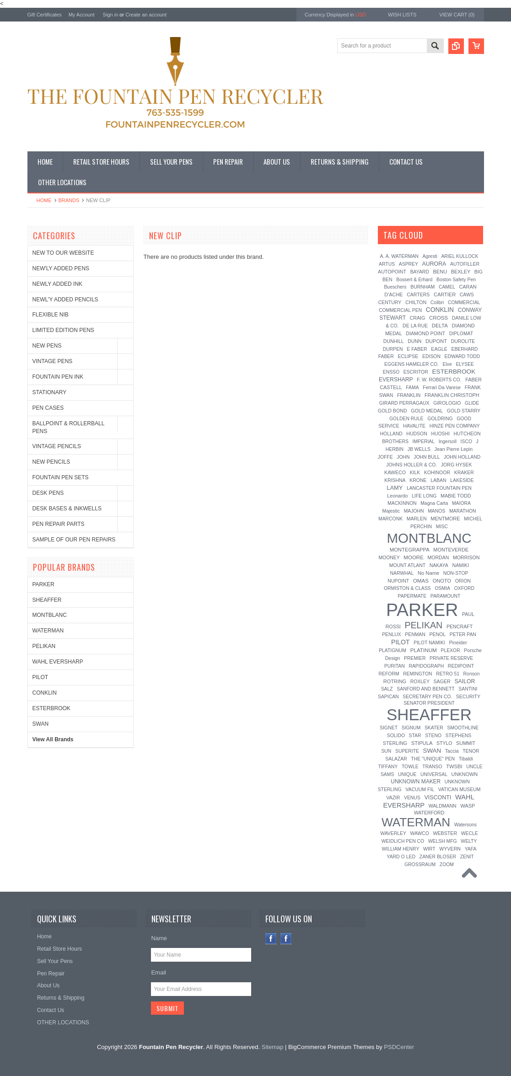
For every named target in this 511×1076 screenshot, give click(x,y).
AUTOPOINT (392, 271)
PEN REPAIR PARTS (58, 524)
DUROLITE (463, 341)
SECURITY (468, 696)
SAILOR (464, 681)
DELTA (440, 325)
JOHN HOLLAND (462, 457)
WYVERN (450, 848)
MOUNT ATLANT (407, 565)
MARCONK (390, 518)
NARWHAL (402, 573)
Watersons (465, 824)
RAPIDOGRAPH (426, 666)
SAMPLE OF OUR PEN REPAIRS (74, 539)
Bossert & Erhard (414, 279)
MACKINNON (402, 503)
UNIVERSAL (433, 774)
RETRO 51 (447, 673)
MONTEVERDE (450, 549)
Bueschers (395, 286)
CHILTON (415, 302)
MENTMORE (445, 518)
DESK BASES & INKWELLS (67, 508)
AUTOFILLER (464, 264)
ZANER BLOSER (438, 856)
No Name (428, 573)
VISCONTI (437, 797)
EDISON (431, 356)
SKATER (434, 727)
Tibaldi (466, 758)
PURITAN (394, 666)
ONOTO (442, 581)
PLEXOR (450, 650)
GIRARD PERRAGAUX (404, 403)
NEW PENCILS (51, 462)
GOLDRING (439, 418)
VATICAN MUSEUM (459, 789)
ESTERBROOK (51, 708)
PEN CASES (48, 408)
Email (158, 972)
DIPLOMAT (461, 333)
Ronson (471, 673)
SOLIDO (396, 735)
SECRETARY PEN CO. (427, 696)
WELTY (469, 841)
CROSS (438, 318)
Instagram (286, 938)
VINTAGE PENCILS (56, 446)
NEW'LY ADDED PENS (61, 268)
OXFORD (464, 588)
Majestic (391, 511)
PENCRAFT (459, 626)
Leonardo (397, 495)
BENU (440, 271)
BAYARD (419, 271)
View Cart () (456, 14)
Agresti (429, 256)
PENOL (437, 634)
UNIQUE (407, 774)
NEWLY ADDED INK (57, 284)
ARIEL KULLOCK (459, 256)
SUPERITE (407, 751)
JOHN (403, 457)
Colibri (437, 302)
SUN (386, 751)
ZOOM (447, 864)
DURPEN (393, 349)
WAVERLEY (393, 833)
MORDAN (438, 557)
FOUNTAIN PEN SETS (60, 477)
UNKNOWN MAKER (416, 781)
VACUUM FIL (419, 789)
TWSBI (454, 766)
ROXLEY (420, 681)
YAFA (471, 848)
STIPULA (422, 743)
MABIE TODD (456, 495)
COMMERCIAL (464, 302)
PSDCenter (399, 1047)
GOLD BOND (392, 410)
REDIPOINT (461, 666)
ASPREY (408, 264)
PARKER (43, 584)
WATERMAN (48, 630)
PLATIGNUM (392, 650)
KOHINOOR (437, 472)
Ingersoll (448, 441)
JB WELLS (419, 449)
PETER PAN (463, 634)
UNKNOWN (465, 774)
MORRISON (466, 557)
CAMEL (447, 286)
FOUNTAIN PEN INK (58, 377)
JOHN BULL (427, 457)
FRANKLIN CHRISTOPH (452, 395)
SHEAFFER (47, 600)
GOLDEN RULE (406, 418)
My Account (82, 14)
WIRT (429, 848)
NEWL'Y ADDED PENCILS (65, 299)
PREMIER (414, 658)
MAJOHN (414, 511)
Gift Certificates (44, 14)
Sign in (110, 14)
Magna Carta (434, 503)
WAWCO (419, 833)
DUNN (414, 341)
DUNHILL (393, 341)
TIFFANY (388, 766)
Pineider (458, 642)
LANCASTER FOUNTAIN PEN (439, 488)
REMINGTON (417, 673)
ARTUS (387, 264)
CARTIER (445, 294)
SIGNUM (411, 727)
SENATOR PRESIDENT (429, 703)
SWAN (40, 724)
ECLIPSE (408, 356)
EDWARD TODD (462, 356)
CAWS (467, 294)
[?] (435, 235)
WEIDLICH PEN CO (403, 841)
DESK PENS (48, 493)
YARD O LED (401, 856)
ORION (463, 581)
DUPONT (436, 341)
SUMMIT (465, 743)
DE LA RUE (415, 325)
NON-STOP (455, 573)
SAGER (441, 681)
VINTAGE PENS (52, 361)
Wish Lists (402, 14)
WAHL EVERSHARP (57, 661)
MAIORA (461, 503)
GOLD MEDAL (427, 410)
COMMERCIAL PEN (400, 310)
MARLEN (417, 518)
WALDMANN (443, 805)
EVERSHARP (396, 379)
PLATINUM (423, 650)
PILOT (40, 677)
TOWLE (410, 766)
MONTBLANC (49, 615)
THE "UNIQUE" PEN (433, 758)
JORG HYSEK (456, 464)
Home (44, 200)
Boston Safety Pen (456, 279)
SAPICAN (388, 696)
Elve (447, 364)
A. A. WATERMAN (399, 256)
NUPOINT (398, 581)
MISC (442, 526)
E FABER (417, 349)
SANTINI (467, 688)
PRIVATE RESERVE (451, 658)
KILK (415, 472)
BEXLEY (460, 271)
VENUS (412, 797)
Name (159, 938)
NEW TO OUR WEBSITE (63, 253)
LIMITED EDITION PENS (63, 330)
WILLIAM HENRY (401, 848)
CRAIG (417, 318)
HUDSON (416, 433)
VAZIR (393, 797)
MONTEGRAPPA (410, 549)
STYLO (444, 743)
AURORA (434, 264)
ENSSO (391, 372)
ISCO (466, 441)
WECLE (469, 833)
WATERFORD (429, 812)
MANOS (436, 511)
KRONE (417, 480)
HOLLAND (391, 433)
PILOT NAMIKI (429, 642)
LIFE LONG (424, 495)
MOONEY (388, 557)
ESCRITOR (415, 372)
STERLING (395, 743)
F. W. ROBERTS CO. (439, 379)
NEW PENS (47, 346)
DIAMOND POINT (425, 333)
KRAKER (464, 472)
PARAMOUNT (445, 596)
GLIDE (472, 403)
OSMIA (442, 588)
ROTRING (394, 681)
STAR (415, 735)
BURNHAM (422, 286)
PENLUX (391, 634)
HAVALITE (414, 425)
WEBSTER (445, 833)
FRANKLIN (408, 395)
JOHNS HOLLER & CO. (411, 464)
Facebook (271, 938)
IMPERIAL (424, 441)
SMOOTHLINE (463, 727)
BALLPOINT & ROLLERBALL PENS (68, 427)
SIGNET (389, 727)
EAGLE (439, 349)
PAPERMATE (412, 596)
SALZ (387, 688)
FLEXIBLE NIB (50, 314)
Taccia (452, 751)
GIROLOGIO (447, 403)
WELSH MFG (442, 841)
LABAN (438, 480)
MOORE (413, 557)
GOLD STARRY (464, 410)
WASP (467, 805)
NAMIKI (460, 565)
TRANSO (432, 766)
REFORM (389, 673)
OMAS (421, 581)
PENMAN (415, 634)
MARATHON (462, 511)
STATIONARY (49, 392)
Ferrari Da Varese (442, 387)
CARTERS (418, 294)
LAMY (395, 487)
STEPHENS (459, 735)
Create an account (146, 14)
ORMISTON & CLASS (407, 588)
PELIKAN (44, 646)
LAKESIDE (461, 480)
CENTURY (390, 302)
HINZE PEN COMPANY (455, 425)
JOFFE (385, 457)
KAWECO (395, 472)
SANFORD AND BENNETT (425, 688)
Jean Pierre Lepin (454, 449)
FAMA (412, 387)
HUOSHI (440, 433)
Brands (69, 200)
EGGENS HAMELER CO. (411, 364)
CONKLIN (44, 693)
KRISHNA (394, 480)
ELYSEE (465, 364)
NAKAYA (439, 565)
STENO (433, 735)
